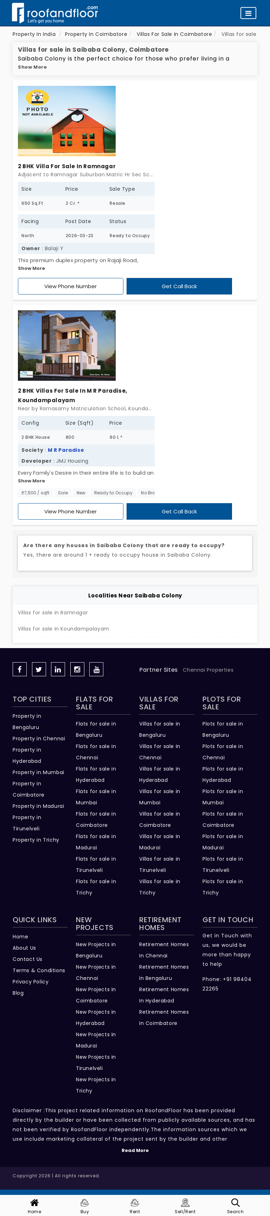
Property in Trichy (36, 839)
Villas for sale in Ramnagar (53, 612)
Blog (18, 992)
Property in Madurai (38, 806)
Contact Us (28, 959)
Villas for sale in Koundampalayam (63, 628)
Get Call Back (179, 286)
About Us (24, 947)
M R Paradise (66, 450)
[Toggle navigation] (248, 13)
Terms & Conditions (39, 970)
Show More (32, 67)
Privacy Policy (31, 981)
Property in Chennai (39, 738)
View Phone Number (70, 286)
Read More (135, 1150)
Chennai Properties (208, 669)
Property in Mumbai (38, 772)
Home (20, 936)
